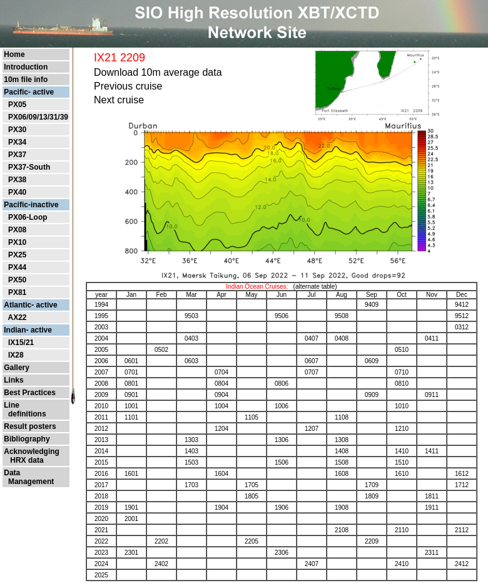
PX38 (17, 179)
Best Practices (30, 392)
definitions (25, 414)
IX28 (16, 355)
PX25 (17, 254)
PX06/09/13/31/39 (38, 117)
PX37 (17, 154)
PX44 (17, 267)
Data (12, 472)
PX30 (17, 129)
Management (29, 481)
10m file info (26, 79)
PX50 (17, 280)
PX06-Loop (28, 217)
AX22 (17, 317)
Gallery (16, 367)
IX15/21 (21, 342)
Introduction (26, 67)
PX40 (17, 192)
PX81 (17, 292)
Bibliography (26, 439)
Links (13, 380)
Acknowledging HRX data (31, 456)
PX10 (17, 242)
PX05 (17, 104)
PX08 (17, 229)
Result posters (30, 426)
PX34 (17, 142)
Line (11, 405)
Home (14, 54)
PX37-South (29, 167)
